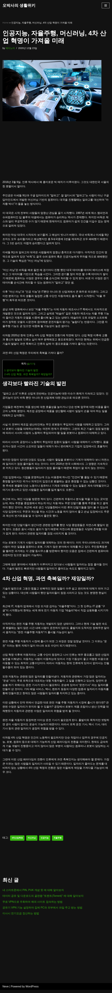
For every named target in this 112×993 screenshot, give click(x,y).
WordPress (32, 989)
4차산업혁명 (17, 841)
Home (5, 22)
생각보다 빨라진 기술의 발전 (21, 371)
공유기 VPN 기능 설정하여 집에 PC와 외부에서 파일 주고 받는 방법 (42, 910)
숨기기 (30, 365)
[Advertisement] (56, 155)
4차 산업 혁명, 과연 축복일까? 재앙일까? (28, 375)
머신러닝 (32, 841)
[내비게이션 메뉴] (106, 5)
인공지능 (45, 841)
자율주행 (58, 841)
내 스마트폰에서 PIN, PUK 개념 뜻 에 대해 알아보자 (33, 893)
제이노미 (10, 48)
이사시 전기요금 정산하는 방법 (20, 916)
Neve (5, 989)
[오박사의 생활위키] (18, 5)
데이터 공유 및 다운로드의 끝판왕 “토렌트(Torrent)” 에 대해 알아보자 (43, 898)
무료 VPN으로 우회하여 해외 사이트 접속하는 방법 (32, 904)
